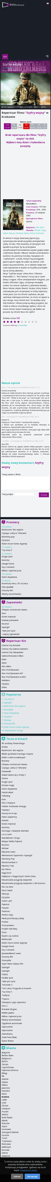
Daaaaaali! (6, 771)
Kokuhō (5, 820)
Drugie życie (7, 556)
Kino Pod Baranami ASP (12, 673)
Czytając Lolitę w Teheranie (14, 533)
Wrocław (5, 1150)
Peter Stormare (37, 233)
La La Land (7, 834)
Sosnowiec (6, 1129)
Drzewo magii (8, 785)
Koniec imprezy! (9, 616)
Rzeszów (6, 1123)
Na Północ (6, 869)
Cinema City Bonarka (11, 645)
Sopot (4, 1126)
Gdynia (5, 1082)
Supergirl (6, 627)
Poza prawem (8, 925)
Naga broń (6, 873)
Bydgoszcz (6, 1058)
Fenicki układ (7, 792)
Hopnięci (6, 810)
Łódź (4, 1102)
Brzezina (5, 760)
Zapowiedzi (14, 602)
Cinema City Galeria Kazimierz (15, 649)
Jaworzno (6, 1088)
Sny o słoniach (8, 567)
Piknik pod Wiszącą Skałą (13, 918)
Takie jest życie (8, 630)
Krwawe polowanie (10, 620)
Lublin (4, 1099)
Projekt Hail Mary (9, 928)
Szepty (5, 974)
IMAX (4, 659)
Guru (4, 613)
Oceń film (23, 325)
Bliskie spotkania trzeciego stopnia (17, 754)
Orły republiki (7, 587)
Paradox (5, 684)
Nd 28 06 (26, 126)
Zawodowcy (7, 1034)
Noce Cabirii (7, 890)
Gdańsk (5, 1079)
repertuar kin (12, 107)
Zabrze (5, 1153)
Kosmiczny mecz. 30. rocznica (15, 583)
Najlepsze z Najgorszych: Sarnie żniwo (19, 876)
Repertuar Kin (16, 641)
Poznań (5, 1111)
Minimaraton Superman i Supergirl (17, 855)
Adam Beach (8, 233)
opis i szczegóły (26, 107)
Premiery (12, 522)
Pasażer (5, 908)
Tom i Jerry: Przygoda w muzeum (16, 988)
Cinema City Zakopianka (12, 652)
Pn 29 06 (32, 126)
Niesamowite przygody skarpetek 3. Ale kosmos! (23, 883)
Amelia (5, 747)
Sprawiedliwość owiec (11, 953)
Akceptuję (32, 1176)
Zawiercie (6, 1156)
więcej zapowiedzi (11, 634)
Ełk (3, 1076)
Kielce (4, 1093)
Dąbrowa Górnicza (10, 1070)
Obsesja (7, 720)
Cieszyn (5, 1064)
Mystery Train (8, 865)
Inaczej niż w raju (9, 813)
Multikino (6, 680)
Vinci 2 (4, 1005)
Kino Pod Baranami (10, 669)
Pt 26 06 (13, 126)
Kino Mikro (6, 666)
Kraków (5, 1097)
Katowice (6, 1090)
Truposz (5, 999)
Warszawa (6, 1144)
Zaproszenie (7, 1026)
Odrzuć (17, 1176)
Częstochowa (8, 1067)
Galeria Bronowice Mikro (12, 656)
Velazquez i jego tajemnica (14, 1002)
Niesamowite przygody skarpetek (17, 880)
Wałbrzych (6, 1147)
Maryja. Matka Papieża (12, 841)
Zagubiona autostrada (12, 1023)
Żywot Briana (7, 1040)
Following (6, 795)
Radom (5, 1114)
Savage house (8, 563)
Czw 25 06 (7, 126)
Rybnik (4, 1120)
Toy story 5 (7, 550)
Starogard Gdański (10, 1132)
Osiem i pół (7, 901)
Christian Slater (22, 233)
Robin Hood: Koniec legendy (14, 543)
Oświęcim (6, 1108)
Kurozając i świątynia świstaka (15, 830)
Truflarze (6, 995)
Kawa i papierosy (9, 817)
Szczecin (5, 1135)
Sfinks (4, 687)
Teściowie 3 (7, 984)
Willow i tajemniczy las (11, 570)
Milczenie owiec (9, 851)
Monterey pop (8, 536)
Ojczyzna (6, 540)
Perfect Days (7, 914)
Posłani (5, 921)
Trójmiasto (7, 1141)
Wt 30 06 (38, 126)
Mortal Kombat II (9, 862)
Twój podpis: (8, 494)
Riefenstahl (7, 939)
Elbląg (4, 1073)
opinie (43, 107)
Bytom (5, 1061)
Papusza (5, 904)
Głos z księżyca (8, 802)
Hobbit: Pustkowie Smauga (14, 806)
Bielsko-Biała (7, 1055)
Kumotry (5, 560)
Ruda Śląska (7, 1117)
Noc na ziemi (7, 886)
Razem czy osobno (10, 936)
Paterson (6, 911)
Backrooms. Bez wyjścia (12, 529)
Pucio (4, 932)
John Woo (14, 70)
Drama (5, 778)
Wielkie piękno (8, 1012)
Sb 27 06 (20, 126)
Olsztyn (5, 1105)
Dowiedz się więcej (28, 1170)
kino (17, 4)
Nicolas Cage (40, 230)
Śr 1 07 (44, 126)
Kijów (4, 663)
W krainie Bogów (9, 1009)
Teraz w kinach (16, 739)
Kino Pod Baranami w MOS (14, 677)
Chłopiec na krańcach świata (14, 609)
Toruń (4, 1138)
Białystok (6, 1052)
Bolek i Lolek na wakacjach (13, 757)
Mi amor (5, 623)
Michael (5, 848)
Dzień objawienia (9, 577)
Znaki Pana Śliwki (9, 1037)
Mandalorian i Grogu (14, 730)
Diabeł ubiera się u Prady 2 (14, 775)
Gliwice (5, 1085)
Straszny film (7, 590)
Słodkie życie (7, 977)
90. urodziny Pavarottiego (13, 743)
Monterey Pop (8, 858)
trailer (36, 107)
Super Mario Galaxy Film (12, 963)
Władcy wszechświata (11, 594)
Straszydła (8, 709)
